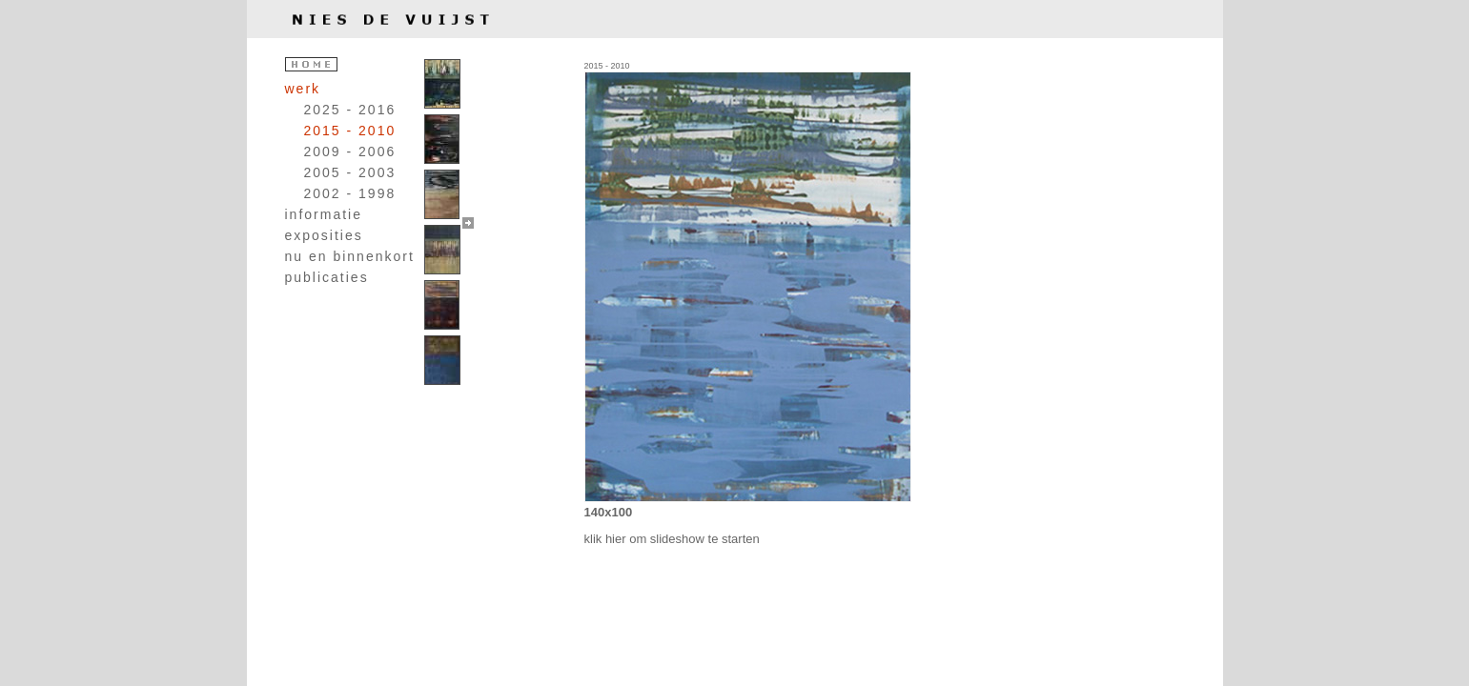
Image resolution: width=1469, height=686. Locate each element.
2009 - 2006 (350, 151)
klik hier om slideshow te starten (672, 539)
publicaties (327, 277)
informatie (323, 214)
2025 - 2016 (350, 109)
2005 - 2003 (350, 172)
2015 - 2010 (350, 130)
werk (303, 88)
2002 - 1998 (350, 193)
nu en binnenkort (350, 256)
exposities (324, 235)
